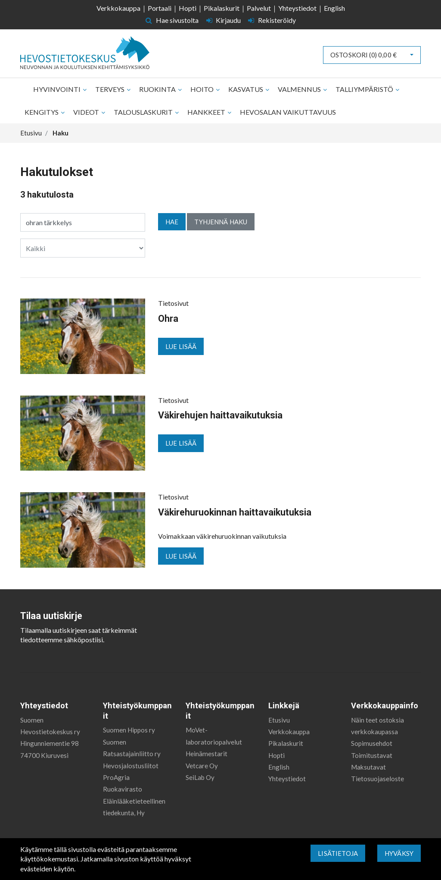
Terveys (110, 89)
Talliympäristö (364, 89)
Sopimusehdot (371, 743)
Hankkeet (207, 112)
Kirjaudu (224, 20)
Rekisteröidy (272, 20)
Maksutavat (368, 767)
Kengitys (42, 112)
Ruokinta (158, 89)
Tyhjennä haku (220, 222)
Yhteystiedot (297, 8)
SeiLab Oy (200, 777)
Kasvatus (246, 89)
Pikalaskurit (221, 8)
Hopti (187, 8)
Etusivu (279, 720)
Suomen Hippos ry (129, 730)
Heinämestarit (206, 753)
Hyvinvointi (57, 89)
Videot (86, 112)
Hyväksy (399, 853)
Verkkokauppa (118, 8)
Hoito (202, 89)
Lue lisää (180, 346)
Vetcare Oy (202, 766)
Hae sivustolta (172, 20)
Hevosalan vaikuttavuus (288, 112)
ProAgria (116, 777)
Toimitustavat (371, 755)
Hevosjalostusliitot (130, 766)
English (334, 8)
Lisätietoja (338, 853)
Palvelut (259, 8)
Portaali (159, 8)
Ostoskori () (363, 55)
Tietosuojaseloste (377, 779)
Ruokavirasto (122, 789)
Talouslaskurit (144, 112)
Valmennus (300, 89)
